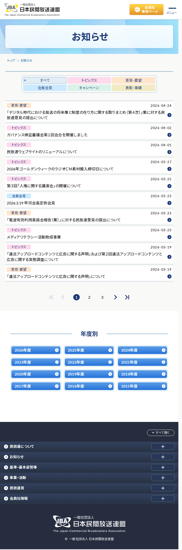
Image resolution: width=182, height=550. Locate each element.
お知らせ (26, 60)
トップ (11, 60)
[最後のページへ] (127, 297)
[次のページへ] (115, 297)
